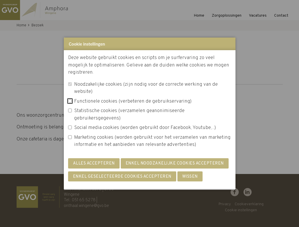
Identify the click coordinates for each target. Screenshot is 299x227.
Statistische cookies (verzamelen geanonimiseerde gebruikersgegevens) (129, 115)
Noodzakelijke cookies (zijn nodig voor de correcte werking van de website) (146, 88)
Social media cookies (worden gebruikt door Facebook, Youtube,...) (145, 128)
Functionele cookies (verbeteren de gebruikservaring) (133, 101)
